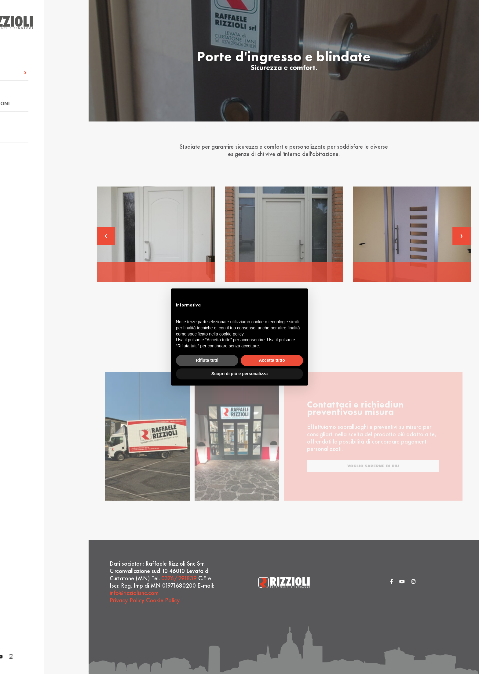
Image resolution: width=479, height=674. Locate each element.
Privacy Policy (127, 600)
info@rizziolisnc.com (134, 593)
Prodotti (26, 86)
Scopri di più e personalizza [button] (239, 373)
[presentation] (106, 236)
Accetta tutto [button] (272, 360)
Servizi (44, 71)
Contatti (26, 133)
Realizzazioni (32, 102)
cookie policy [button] (231, 334)
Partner (24, 117)
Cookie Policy (163, 600)
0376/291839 (179, 578)
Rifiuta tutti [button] (207, 360)
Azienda (24, 55)
